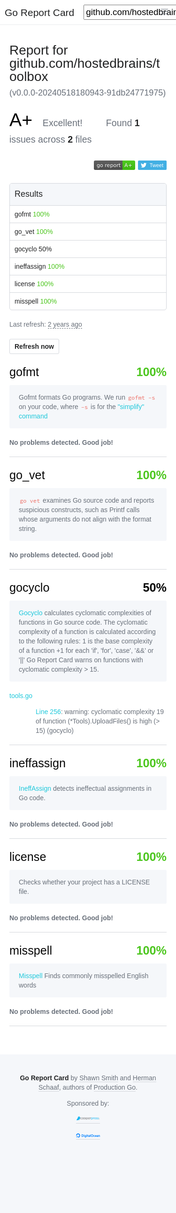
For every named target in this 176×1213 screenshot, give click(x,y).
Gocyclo (31, 613)
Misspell (31, 976)
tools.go (20, 695)
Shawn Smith (98, 1078)
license (34, 284)
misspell (36, 301)
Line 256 (48, 711)
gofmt (32, 214)
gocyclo (33, 249)
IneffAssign (35, 788)
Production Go (115, 1087)
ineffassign (39, 266)
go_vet (34, 231)
